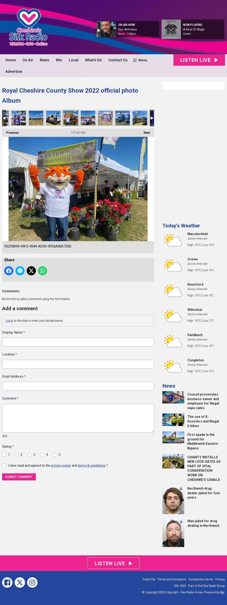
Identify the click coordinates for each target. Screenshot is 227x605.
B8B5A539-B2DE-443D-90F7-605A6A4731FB (140, 118)
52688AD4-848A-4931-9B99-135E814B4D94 (53, 118)
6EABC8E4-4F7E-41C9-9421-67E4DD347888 (105, 118)
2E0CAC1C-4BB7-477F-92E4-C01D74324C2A (18, 118)
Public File (149, 579)
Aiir (222, 592)
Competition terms (200, 579)
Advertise (13, 71)
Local (73, 60)
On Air (28, 60)
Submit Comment (19, 477)
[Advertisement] (193, 154)
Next (144, 131)
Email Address (14, 376)
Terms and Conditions (172, 579)
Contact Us (118, 60)
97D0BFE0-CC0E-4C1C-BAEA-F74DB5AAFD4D (122, 118)
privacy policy (61, 465)
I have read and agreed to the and (58, 465)
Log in (9, 320)
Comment (10, 398)
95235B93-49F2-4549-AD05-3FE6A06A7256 (70, 118)
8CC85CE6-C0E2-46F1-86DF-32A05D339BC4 (88, 118)
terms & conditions (91, 465)
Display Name (13, 332)
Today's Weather (181, 226)
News (44, 60)
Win (59, 60)
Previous (10, 131)
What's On (93, 60)
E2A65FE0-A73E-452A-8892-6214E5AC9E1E (36, 118)
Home (10, 60)
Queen (187, 33)
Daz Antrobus (127, 29)
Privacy (220, 579)
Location (9, 354)
